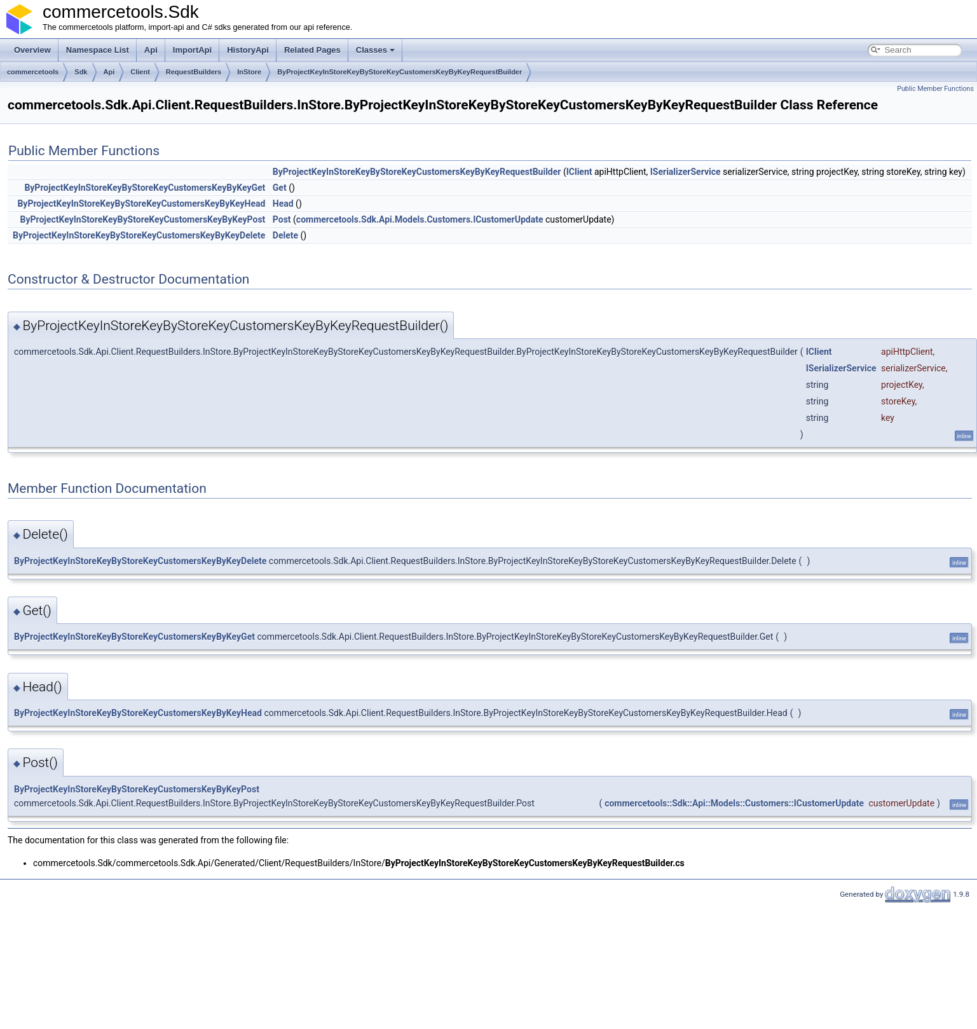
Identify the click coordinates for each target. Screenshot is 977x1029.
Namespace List (97, 50)
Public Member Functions (935, 89)
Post (282, 219)
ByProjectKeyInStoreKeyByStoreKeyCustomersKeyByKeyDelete (139, 235)
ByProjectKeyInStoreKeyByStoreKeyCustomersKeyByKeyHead (141, 203)
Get (280, 188)
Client (140, 72)
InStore (249, 72)
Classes (375, 50)
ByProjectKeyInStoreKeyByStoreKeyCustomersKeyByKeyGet (144, 188)
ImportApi (192, 50)
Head (283, 203)
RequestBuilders (193, 72)
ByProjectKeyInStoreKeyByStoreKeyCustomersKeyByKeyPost (142, 219)
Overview (32, 50)
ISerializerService (685, 172)
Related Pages (312, 50)
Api (151, 50)
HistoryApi (248, 50)
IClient (579, 172)
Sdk (80, 72)
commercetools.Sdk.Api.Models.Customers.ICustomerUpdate (419, 219)
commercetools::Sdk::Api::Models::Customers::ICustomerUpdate (734, 803)
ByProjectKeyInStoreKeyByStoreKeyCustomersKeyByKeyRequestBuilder (399, 72)
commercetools (32, 72)
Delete (285, 235)
